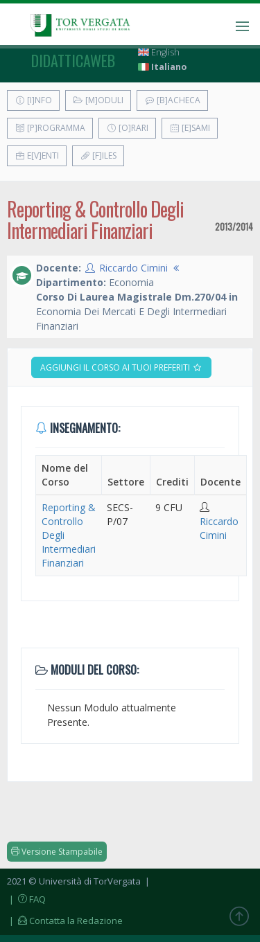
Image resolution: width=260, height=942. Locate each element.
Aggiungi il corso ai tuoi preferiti (121, 367)
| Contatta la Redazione (65, 920)
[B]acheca (172, 100)
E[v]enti (37, 155)
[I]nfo (33, 100)
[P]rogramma (50, 128)
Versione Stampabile (57, 851)
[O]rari (127, 128)
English (159, 52)
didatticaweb (73, 60)
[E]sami (189, 128)
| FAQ (26, 899)
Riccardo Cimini (133, 267)
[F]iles (98, 155)
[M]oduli (98, 100)
